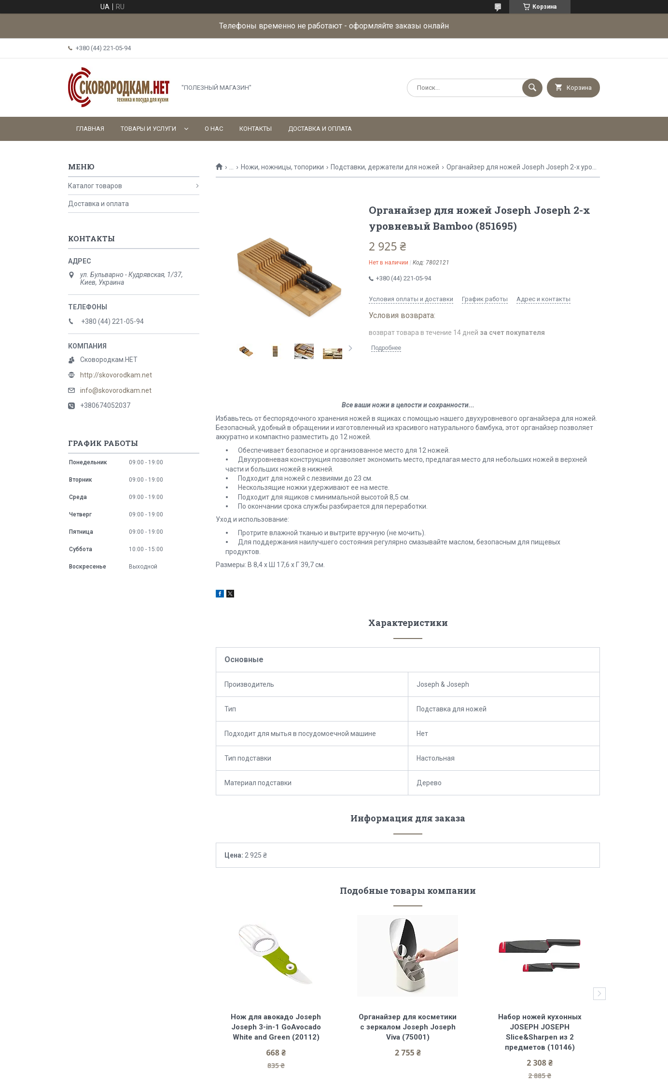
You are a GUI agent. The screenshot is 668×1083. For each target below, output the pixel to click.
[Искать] (532, 88)
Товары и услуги (148, 128)
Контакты (255, 128)
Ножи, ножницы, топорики (282, 167)
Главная (90, 128)
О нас (214, 128)
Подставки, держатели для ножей (385, 167)
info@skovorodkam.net (116, 390)
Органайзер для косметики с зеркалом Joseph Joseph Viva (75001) (409, 1027)
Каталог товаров (95, 186)
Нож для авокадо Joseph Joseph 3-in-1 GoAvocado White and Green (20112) (277, 1027)
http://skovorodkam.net (116, 375)
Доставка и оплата (320, 128)
